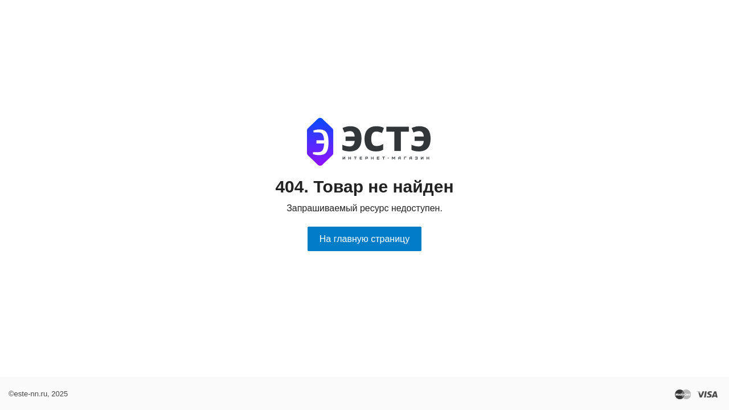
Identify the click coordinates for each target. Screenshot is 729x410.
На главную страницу (364, 239)
